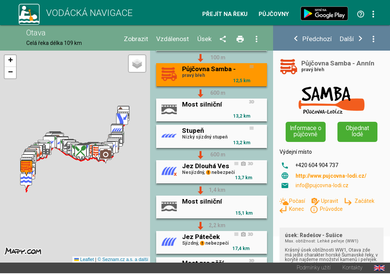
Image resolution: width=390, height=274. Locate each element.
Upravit (330, 201)
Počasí (297, 201)
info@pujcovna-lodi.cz (322, 185)
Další (347, 39)
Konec (297, 209)
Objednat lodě (357, 131)
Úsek (204, 39)
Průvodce (331, 209)
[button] (26, 182)
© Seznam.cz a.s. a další (123, 260)
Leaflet (84, 260)
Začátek (364, 201)
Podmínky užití (314, 268)
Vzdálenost (172, 39)
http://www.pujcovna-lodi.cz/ (331, 176)
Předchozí (317, 39)
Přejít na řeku (225, 14)
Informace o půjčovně (305, 131)
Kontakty (352, 268)
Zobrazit (136, 39)
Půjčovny (274, 14)
